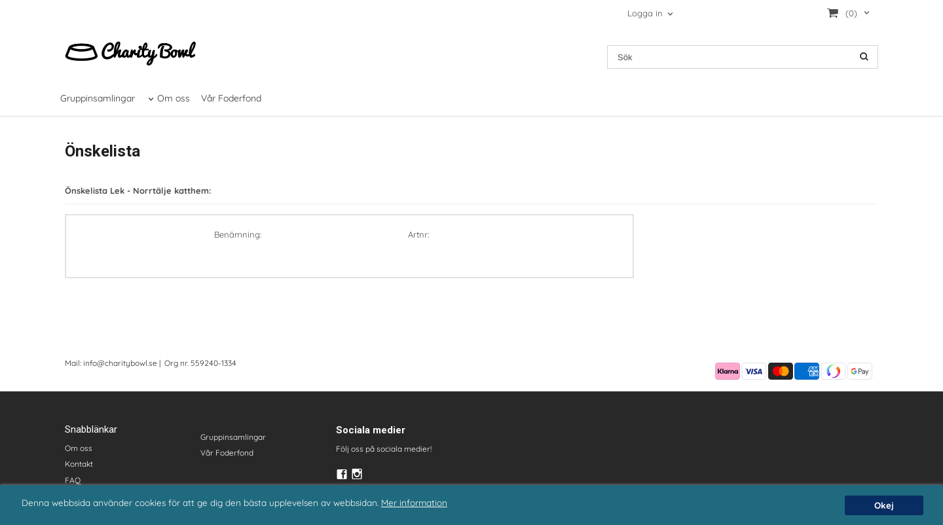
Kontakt (79, 464)
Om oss (173, 98)
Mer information (414, 502)
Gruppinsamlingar (97, 98)
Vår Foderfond (231, 98)
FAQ (73, 480)
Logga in (645, 13)
